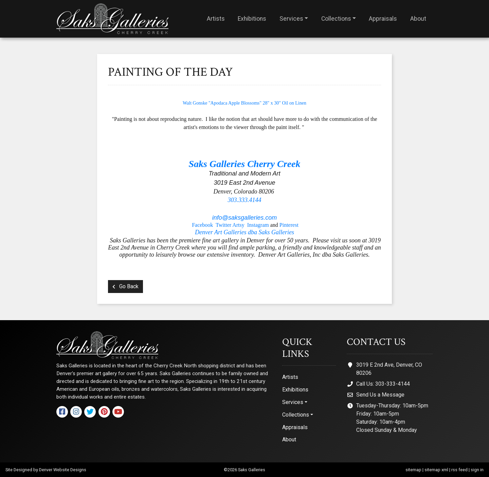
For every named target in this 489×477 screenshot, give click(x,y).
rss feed (459, 469)
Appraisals (383, 18)
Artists (216, 18)
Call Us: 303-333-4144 (383, 384)
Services (291, 18)
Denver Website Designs (62, 469)
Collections (336, 18)
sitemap (413, 469)
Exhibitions (252, 18)
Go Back (125, 286)
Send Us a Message (380, 394)
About (418, 18)
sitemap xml (436, 469)
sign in (477, 469)
